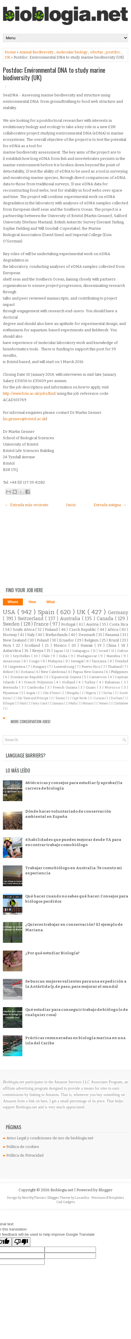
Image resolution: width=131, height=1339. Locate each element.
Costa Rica (118, 624)
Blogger (105, 1190)
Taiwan (60, 698)
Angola (31, 693)
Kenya (38, 650)
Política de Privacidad (24, 1155)
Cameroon (98, 677)
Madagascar (87, 656)
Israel (104, 651)
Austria (93, 624)
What (50, 602)
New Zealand (15, 640)
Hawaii (87, 645)
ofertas (97, 52)
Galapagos (81, 651)
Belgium (91, 640)
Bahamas (113, 682)
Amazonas (12, 661)
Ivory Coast (40, 703)
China (112, 645)
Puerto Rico (91, 667)
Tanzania (99, 661)
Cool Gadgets (65, 1202)
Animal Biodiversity (36, 52)
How (32, 602)
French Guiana (65, 687)
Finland (52, 629)
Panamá (112, 635)
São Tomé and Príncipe (33, 698)
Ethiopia (9, 703)
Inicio (71, 505)
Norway (10, 635)
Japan (59, 651)
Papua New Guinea (88, 672)
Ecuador (67, 640)
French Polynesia (39, 682)
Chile (46, 656)
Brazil (114, 640)
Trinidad (121, 661)
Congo (35, 661)
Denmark (87, 635)
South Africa (24, 629)
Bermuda (11, 687)
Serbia (108, 693)
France (42, 624)
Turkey (90, 682)
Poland (43, 640)
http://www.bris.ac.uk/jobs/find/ (29, 393)
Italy (31, 635)
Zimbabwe (121, 703)
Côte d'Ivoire (51, 693)
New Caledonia (53, 672)
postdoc (113, 52)
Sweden (12, 624)
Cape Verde (80, 698)
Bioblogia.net (62, 1190)
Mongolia (73, 693)
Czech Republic (83, 629)
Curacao (99, 698)
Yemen (104, 703)
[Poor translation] (21, 1242)
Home (11, 52)
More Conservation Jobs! (30, 721)
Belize (8, 672)
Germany (118, 612)
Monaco (88, 703)
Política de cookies (22, 1146)
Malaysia (55, 661)
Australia (71, 618)
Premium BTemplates (108, 1198)
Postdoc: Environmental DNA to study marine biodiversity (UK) (54, 73)
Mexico (61, 645)
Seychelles (22, 656)
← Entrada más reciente (26, 505)
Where (13, 602)
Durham (117, 698)
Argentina (18, 667)
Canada (106, 618)
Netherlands (57, 635)
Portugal (69, 624)
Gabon (122, 651)
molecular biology (72, 52)
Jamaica (58, 703)
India (63, 656)
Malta (73, 703)
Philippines (119, 672)
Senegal (77, 661)
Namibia (113, 656)
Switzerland (31, 618)
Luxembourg (64, 667)
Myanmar (11, 693)
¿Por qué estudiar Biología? (52, 953)
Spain (47, 612)
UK (8, 57)
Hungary (39, 667)
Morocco (113, 687)
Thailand (115, 667)
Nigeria (91, 693)
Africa (113, 629)
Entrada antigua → (110, 505)
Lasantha (82, 1198)
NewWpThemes (34, 1198)
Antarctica (12, 650)
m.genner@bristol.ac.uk (25, 419)
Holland (69, 682)
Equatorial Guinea (66, 677)
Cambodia (36, 687)
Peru (8, 645)
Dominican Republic (27, 677)
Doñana (27, 672)
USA (10, 612)
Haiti (23, 703)
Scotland (33, 645)
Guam (91, 687)
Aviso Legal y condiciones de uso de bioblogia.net (49, 1138)
